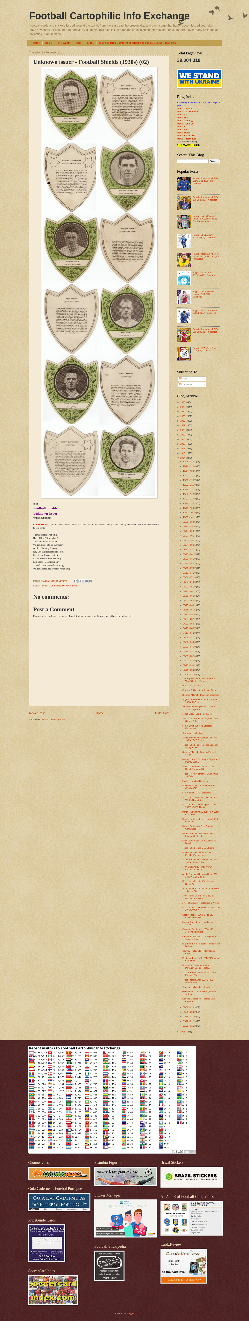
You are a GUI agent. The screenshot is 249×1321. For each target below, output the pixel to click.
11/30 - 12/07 (189, 480)
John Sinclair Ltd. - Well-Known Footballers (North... (197, 868)
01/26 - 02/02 (189, 1012)
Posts (183, 379)
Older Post (162, 713)
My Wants (64, 42)
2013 (183, 1032)
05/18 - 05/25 (189, 610)
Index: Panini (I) (185, 120)
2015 (183, 453)
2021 (183, 425)
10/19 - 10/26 (189, 508)
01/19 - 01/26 (189, 1016)
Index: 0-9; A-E (184, 108)
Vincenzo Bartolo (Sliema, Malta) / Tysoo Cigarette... (198, 707)
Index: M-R (182, 117)
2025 (183, 407)
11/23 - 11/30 (189, 485)
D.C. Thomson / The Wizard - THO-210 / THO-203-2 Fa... (201, 908)
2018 (183, 439)
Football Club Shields (51, 586)
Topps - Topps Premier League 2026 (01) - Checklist (203, 294)
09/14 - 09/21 (189, 531)
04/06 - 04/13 (189, 637)
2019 (183, 435)
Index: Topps (183, 132)
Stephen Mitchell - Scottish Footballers (200, 695)
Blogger (130, 1313)
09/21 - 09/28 (189, 526)
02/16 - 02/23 (189, 670)
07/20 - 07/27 (189, 568)
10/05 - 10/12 (189, 517)
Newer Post (37, 713)
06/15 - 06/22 (189, 591)
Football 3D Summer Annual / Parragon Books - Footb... (196, 966)
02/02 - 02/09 (189, 1007)
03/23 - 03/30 (189, 647)
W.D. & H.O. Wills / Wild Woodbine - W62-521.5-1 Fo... (199, 798)
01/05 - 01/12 (189, 1026)
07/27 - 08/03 (189, 563)
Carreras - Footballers (192, 733)
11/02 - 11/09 (189, 498)
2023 (183, 416)
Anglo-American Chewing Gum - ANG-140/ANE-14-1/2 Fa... (200, 860)
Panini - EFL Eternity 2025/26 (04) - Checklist (204, 236)
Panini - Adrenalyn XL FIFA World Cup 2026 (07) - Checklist (205, 181)
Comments (185, 384)
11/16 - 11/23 (189, 489)
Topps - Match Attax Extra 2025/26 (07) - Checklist (205, 311)
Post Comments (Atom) (53, 719)
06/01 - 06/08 (189, 600)
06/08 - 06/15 (189, 596)
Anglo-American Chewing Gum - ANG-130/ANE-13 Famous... (200, 738)
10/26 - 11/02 (189, 503)
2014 (183, 458)
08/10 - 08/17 (189, 554)
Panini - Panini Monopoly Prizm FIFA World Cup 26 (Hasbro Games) (205, 218)
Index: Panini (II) (185, 124)
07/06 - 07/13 (189, 577)
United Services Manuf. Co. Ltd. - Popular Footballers (198, 853)
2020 (183, 430)
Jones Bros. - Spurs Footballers (197, 714)
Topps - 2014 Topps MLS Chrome (198, 848)
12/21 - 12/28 (189, 466)
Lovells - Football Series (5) (195, 781)
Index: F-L (182, 114)
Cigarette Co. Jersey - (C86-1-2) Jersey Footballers (197, 930)
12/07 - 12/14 (189, 475)
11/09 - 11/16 (189, 494)
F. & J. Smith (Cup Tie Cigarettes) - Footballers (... (199, 727)
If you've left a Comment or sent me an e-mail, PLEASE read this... (138, 42)
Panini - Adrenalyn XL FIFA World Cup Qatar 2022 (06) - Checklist (206, 256)
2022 (183, 421)
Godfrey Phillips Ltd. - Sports (196, 987)
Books (49, 42)
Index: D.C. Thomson (187, 111)
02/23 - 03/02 (189, 665)
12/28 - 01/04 (189, 461)
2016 (183, 448)
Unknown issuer (69, 586)
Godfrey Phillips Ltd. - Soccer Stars (199, 690)
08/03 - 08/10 (189, 559)
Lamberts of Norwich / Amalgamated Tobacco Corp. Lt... (199, 937)
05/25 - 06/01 (189, 605)
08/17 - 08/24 (189, 549)
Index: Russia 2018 (186, 139)
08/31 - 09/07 (189, 540)
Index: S (181, 126)
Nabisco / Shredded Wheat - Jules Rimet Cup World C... (198, 767)
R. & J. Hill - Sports (191, 685)
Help (78, 42)
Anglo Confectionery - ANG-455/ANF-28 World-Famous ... (200, 700)
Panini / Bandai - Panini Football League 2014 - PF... (197, 834)
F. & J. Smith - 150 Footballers (196, 793)
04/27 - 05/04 (189, 624)
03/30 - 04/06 (189, 642)
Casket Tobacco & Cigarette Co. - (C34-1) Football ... (198, 916)
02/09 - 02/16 (189, 674)
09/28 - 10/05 (189, 522)
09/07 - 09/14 (189, 536)
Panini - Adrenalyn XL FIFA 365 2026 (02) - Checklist (205, 198)
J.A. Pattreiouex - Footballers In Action (200, 903)
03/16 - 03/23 (189, 651)
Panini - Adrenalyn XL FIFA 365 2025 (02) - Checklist (205, 330)
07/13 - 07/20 (189, 573)
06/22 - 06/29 (189, 586)
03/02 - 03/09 (189, 660)
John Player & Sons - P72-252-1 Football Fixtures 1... (197, 897)
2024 (183, 411)
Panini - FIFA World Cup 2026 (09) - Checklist (204, 349)
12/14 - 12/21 (189, 471)
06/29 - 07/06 (189, 582)
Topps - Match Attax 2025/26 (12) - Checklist (204, 273)
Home (36, 42)
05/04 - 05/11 (189, 619)
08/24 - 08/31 (189, 545)
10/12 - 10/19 (189, 512)
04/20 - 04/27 (189, 628)
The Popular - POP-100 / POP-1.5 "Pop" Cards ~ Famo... (198, 679)
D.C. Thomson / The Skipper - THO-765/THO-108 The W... (199, 805)
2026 (183, 402)
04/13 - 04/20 (189, 633)
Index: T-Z (182, 129)
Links (90, 42)
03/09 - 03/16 (189, 656)
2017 (183, 444)
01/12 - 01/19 (189, 1021)
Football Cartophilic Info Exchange (109, 15)
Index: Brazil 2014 (186, 135)
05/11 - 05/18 (189, 614)
